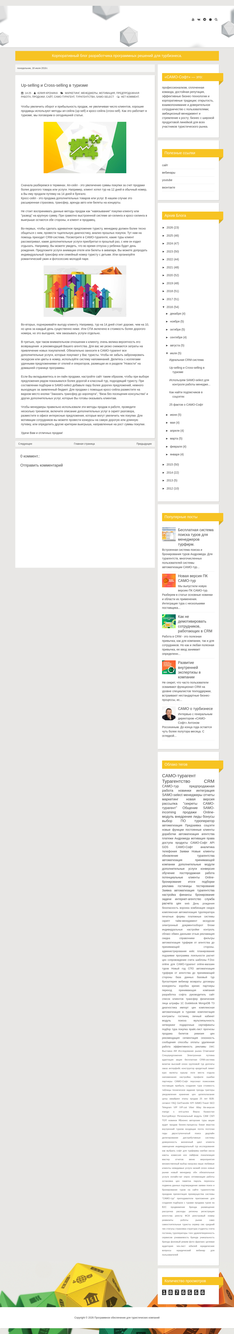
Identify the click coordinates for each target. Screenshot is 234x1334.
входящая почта (194, 1129)
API (212, 842)
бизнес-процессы (188, 1124)
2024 (170, 243)
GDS (165, 847)
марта (174, 438)
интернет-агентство (188, 899)
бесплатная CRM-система (199, 1059)
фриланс (200, 1241)
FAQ (174, 1103)
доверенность (169, 1142)
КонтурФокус (169, 1116)
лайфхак (193, 1155)
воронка (184, 907)
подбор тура (169, 1029)
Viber (191, 1107)
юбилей (193, 1246)
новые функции (173, 829)
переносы (209, 1181)
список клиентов (173, 999)
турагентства (85, 96)
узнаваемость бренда (186, 1237)
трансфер (192, 999)
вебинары (168, 172)
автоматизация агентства (196, 834)
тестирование (205, 886)
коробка (184, 986)
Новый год (178, 968)
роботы (184, 1220)
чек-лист (180, 1246)
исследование (206, 1146)
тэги (190, 1233)
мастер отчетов (172, 1159)
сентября (176, 337)
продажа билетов (175, 1033)
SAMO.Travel (202, 1103)
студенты (203, 1228)
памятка (186, 1181)
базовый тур (206, 977)
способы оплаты (188, 1042)
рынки (198, 1220)
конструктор (187, 1068)
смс (202, 1224)
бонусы (209, 817)
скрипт (166, 920)
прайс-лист (195, 1029)
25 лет (204, 1098)
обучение (168, 873)
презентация (180, 1194)
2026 (170, 227)
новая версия (200, 799)
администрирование (174, 951)
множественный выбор (174, 1163)
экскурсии (209, 920)
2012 (170, 488)
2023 (170, 251)
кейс (192, 951)
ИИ (175, 1051)
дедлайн (209, 1133)
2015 (170, 464)
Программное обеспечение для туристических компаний (127, 1317)
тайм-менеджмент (186, 920)
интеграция (205, 791)
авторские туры (198, 1120)
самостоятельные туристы (176, 1224)
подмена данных (171, 1185)
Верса (196, 1111)
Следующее (25, 443)
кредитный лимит (204, 1068)
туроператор (204, 821)
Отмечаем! (208, 1051)
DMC (211, 1046)
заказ (165, 1068)
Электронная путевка (200, 1055)
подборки (208, 881)
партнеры (208, 986)
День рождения (204, 903)
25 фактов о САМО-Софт (186, 404)
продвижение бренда (184, 1207)
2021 (170, 267)
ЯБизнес (183, 1120)
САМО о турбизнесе (195, 709)
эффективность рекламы (189, 1046)
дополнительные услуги (179, 868)
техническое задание (183, 1090)
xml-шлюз (184, 1111)
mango (165, 1111)
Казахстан (209, 1111)
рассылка (169, 804)
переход (167, 990)
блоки (211, 925)
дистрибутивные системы (198, 1137)
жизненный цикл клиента (198, 1142)
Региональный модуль (189, 1116)
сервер (195, 1224)
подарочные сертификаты (196, 1025)
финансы (185, 894)
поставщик (167, 1085)
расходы (180, 1211)
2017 (170, 299)
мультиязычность (203, 1020)
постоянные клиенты (200, 829)
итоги (191, 881)
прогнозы (208, 1029)
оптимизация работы (202, 1176)
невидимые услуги (182, 1168)
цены (165, 1098)
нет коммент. (130, 96)
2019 (170, 283)
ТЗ (212, 1003)
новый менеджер (181, 1172)
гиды (164, 1133)
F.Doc (211, 959)
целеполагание (206, 1094)
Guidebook (191, 1003)
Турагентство (176, 781)
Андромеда (182, 838)
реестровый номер (203, 1215)
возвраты (195, 981)
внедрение (183, 817)
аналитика (208, 847)
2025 (170, 235)
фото (192, 1241)
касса (212, 1150)
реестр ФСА (182, 1215)
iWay (198, 1107)
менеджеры (89, 93)
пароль (197, 1181)
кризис (196, 986)
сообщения (169, 1042)
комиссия (176, 1155)
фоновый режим (179, 1241)
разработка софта (174, 994)
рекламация (207, 933)
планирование (206, 951)
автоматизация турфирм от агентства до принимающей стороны (188, 973)
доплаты (209, 1064)
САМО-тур (170, 786)
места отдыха (206, 1072)
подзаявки (168, 955)
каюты (165, 1155)
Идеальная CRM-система (186, 359)
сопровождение (177, 959)
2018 (170, 291)
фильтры (209, 938)
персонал (195, 1081)
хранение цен (187, 1094)
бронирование (204, 894)
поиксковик (208, 1081)
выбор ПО (174, 821)
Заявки (184, 851)
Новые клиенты (203, 851)
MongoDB (204, 1003)
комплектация (206, 1012)
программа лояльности (190, 955)
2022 (170, 259)
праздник (167, 1194)
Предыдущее (144, 443)
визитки (166, 1064)
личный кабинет (203, 1016)
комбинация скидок (202, 907)
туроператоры (179, 1233)
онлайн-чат (176, 1176)
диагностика (169, 1007)
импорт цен (188, 1007)
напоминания (169, 1077)
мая (172, 422)
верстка (210, 1124)
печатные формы (173, 916)
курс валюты (170, 1072)
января (174, 454)
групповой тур (196, 1064)
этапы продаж (190, 1098)
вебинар (184, 981)
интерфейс (174, 1068)
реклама (167, 886)
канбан (204, 1150)
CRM (209, 781)
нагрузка (192, 1163)
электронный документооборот (182, 925)
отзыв (195, 933)
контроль (208, 929)
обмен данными (181, 933)
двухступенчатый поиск (186, 1133)
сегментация (190, 1038)
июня (173, 414)
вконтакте (168, 187)
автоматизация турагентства (194, 890)
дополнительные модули (196, 864)
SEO (212, 1103)
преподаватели (185, 1198)
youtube (167, 180)
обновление (170, 855)
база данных (184, 977)
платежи (167, 838)
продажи (38, 96)
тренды (200, 1090)
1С (182, 1003)
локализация (207, 1155)
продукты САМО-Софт (191, 842)
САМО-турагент (64, 96)
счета (191, 959)
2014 (170, 472)
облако (166, 933)
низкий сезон (200, 1168)
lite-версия (208, 1107)
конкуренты (169, 986)
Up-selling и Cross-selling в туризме (58, 85)
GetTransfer (183, 1103)
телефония (169, 851)
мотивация (107, 93)
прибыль (179, 1085)
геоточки (210, 1129)
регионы (193, 1211)
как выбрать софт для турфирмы (180, 1150)
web (187, 903)
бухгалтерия (169, 981)
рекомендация (171, 1038)
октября (175, 329)
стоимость (209, 1085)
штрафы (174, 1003)
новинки (184, 791)
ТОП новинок (169, 1120)
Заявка (166, 890)
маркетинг (72, 93)
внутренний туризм (173, 1129)
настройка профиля (191, 1077)
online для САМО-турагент (179, 964)
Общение (190, 808)
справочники (187, 938)
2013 (170, 480)
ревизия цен (204, 1033)
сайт (49, 96)
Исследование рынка (190, 1051)
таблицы (166, 1090)
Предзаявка (193, 825)
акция (179, 1059)
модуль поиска (174, 1020)
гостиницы (185, 886)
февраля (176, 446)
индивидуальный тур (186, 1146)
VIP (175, 1107)
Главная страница (84, 443)
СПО (191, 968)
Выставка (167, 1051)
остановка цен (170, 1181)
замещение (168, 1146)
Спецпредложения (172, 1055)
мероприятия (207, 1159)
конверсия (207, 868)
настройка (169, 894)
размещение (207, 1207)
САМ (205, 1116)
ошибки (211, 1077)
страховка (180, 1228)
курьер (183, 1072)
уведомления (169, 1094)
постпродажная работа (197, 873)
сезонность (207, 1038)
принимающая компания (197, 990)
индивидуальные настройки (180, 929)
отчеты (209, 795)
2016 (170, 307)
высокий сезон (179, 1064)
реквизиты (167, 1220)
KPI (192, 1103)
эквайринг (174, 1098)
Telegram (167, 1107)
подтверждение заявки (193, 1185)
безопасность (170, 907)
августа (175, 345)
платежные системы (201, 916)
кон (185, 1155)
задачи (166, 899)
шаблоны (201, 959)
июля (173, 353)
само (212, 1220)
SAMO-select (105, 96)
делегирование (170, 1137)
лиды (197, 817)
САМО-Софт (184, 847)
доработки (169, 834)
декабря (175, 313)
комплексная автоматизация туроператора (188, 912)
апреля (174, 430)
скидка (166, 938)
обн (195, 1172)
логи (192, 1072)
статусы (170, 1228)
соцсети (209, 825)
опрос (187, 1176)
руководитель (198, 994)
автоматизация (172, 825)
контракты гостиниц (175, 1016)
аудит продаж (169, 1124)
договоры (208, 981)
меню (192, 1159)
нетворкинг (168, 1025)
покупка (183, 1029)
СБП (212, 1116)
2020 (170, 275)
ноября (174, 321)
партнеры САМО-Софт (175, 1081)
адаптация (167, 1059)
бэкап (202, 1124)
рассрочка (167, 1211)
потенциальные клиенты (181, 877)
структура (192, 1228)
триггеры (210, 1090)
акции (211, 1120)
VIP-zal (183, 1107)
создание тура (194, 1085)
